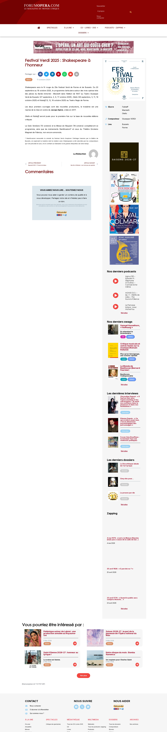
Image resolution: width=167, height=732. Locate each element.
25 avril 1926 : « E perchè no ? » (120, 558)
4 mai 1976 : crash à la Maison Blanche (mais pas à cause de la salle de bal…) (123, 528)
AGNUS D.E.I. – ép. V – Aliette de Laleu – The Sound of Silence (132, 285)
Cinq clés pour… (127, 468)
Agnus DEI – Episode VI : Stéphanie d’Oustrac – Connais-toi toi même (131, 270)
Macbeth (125, 99)
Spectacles (52, 17)
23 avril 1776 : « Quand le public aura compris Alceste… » (122, 588)
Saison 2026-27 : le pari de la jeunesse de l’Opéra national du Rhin (121, 622)
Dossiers (83, 22)
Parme (125, 117)
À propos (93, 7)
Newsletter (80, 7)
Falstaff (125, 96)
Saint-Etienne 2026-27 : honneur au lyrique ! (60, 643)
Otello (124, 103)
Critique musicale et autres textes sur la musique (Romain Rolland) (130, 336)
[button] (69, 17)
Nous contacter (108, 7)
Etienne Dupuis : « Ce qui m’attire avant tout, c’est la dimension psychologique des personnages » (129, 411)
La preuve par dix (127, 482)
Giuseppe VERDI (129, 108)
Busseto (125, 113)
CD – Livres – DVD (89, 17)
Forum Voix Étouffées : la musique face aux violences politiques (129, 428)
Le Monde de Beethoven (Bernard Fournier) (130, 357)
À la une (69, 17)
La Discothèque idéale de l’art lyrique (129, 454)
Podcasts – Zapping (115, 17)
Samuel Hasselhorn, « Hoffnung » (130, 316)
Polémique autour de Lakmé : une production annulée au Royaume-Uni (59, 622)
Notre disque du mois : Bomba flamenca (120, 643)
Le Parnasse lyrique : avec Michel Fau (131, 296)
